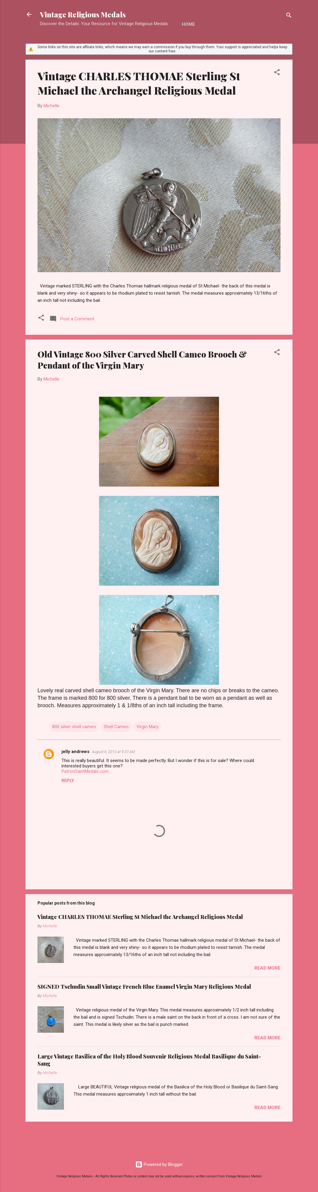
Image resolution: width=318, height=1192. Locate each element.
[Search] (288, 16)
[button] (276, 73)
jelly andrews (75, 751)
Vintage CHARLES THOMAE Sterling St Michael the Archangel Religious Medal (139, 83)
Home (188, 24)
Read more (267, 968)
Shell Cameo (116, 726)
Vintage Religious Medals (83, 14)
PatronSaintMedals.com (85, 771)
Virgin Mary (147, 726)
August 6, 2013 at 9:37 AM (113, 751)
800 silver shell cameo (74, 726)
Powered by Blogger (159, 1164)
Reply (68, 780)
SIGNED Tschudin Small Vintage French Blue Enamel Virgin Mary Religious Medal (144, 986)
